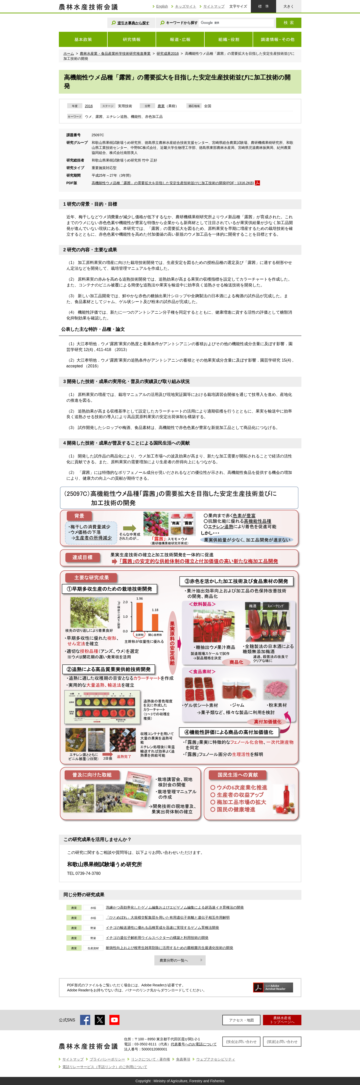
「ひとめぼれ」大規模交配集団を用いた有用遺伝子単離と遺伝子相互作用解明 (168, 917)
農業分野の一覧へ (174, 960)
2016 (89, 106)
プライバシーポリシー (107, 1059)
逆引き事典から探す (133, 23)
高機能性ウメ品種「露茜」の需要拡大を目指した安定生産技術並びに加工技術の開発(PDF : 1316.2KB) (173, 183)
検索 (289, 22)
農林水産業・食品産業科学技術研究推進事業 (115, 53)
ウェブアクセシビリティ (215, 1059)
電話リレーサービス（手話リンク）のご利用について (104, 1067)
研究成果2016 (168, 53)
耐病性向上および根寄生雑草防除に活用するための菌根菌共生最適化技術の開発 (169, 948)
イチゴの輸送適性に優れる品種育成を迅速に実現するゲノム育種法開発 (162, 928)
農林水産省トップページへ (282, 1020)
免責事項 (183, 1059)
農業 (161, 106)
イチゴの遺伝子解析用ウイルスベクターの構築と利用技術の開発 (157, 938)
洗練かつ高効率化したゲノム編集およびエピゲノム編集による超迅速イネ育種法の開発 (175, 907)
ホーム (68, 53)
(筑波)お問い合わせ (282, 1042)
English (162, 6)
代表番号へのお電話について (194, 1044)
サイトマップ (214, 6)
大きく (288, 6)
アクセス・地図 (241, 1020)
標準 (263, 6)
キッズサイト (185, 6)
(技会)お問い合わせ (241, 1042)
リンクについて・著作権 (150, 1059)
